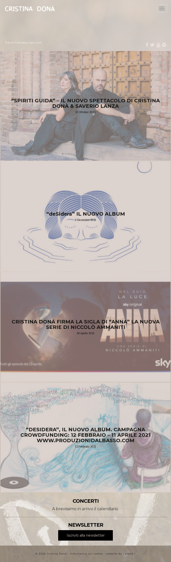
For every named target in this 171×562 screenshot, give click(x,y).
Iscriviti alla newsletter (86, 535)
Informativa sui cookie (86, 553)
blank (129, 553)
